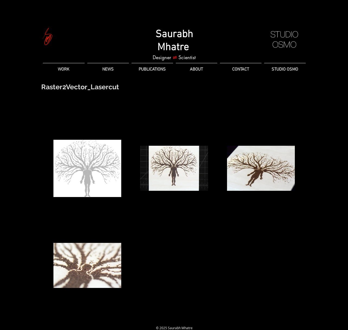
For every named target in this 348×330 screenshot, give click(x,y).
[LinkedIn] (164, 320)
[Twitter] (183, 320)
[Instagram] (174, 320)
